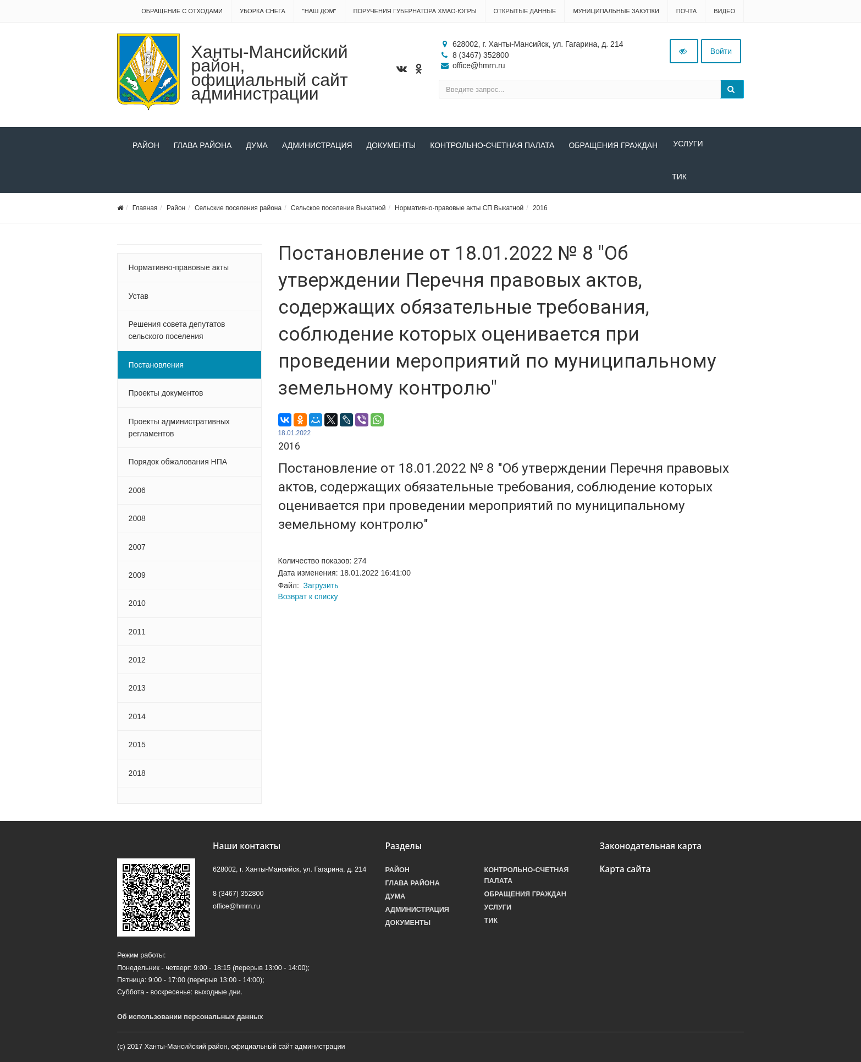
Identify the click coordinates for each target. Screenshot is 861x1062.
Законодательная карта (651, 849)
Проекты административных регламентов (179, 430)
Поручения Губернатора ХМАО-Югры (415, 11)
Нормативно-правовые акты (179, 270)
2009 (137, 578)
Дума (257, 145)
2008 (137, 521)
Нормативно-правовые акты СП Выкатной (459, 211)
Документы (391, 145)
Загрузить (321, 588)
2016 (540, 211)
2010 (137, 606)
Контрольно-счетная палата (492, 145)
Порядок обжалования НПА (178, 465)
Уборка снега (262, 11)
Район (146, 145)
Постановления (156, 368)
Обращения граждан (613, 145)
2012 (137, 663)
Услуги (687, 145)
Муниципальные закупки (616, 11)
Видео (724, 11)
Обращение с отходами (182, 11)
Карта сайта (625, 872)
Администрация (317, 145)
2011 (137, 635)
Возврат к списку (308, 599)
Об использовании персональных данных (190, 1020)
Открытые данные (525, 11)
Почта (686, 11)
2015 (137, 747)
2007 (137, 550)
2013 (137, 691)
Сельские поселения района (238, 211)
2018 (137, 776)
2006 (137, 493)
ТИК (140, 180)
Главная (145, 211)
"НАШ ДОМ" (319, 11)
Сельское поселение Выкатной (338, 211)
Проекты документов (166, 396)
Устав (138, 299)
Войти (721, 51)
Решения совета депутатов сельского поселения (177, 333)
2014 (137, 719)
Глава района (203, 145)
